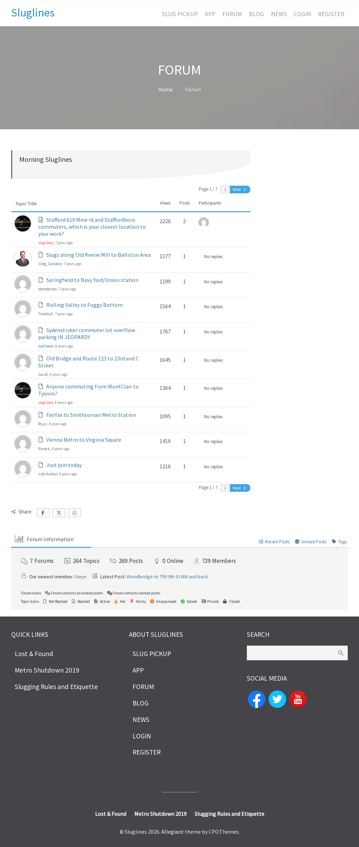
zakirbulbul (47, 473)
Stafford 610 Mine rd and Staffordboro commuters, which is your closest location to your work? (92, 226)
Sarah (43, 374)
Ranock (44, 448)
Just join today (64, 464)
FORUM (232, 14)
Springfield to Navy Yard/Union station (92, 279)
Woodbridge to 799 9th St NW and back (167, 576)
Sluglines (33, 13)
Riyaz (42, 423)
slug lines (45, 242)
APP (210, 14)
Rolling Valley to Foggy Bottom (84, 304)
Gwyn (80, 576)
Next (240, 189)
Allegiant (172, 831)
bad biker (46, 346)
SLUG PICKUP (180, 14)
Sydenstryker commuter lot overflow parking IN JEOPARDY (86, 333)
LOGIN (302, 14)
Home (165, 89)
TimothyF (45, 313)
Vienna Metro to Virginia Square (83, 439)
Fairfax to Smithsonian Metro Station (91, 414)
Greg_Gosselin (50, 263)
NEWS (279, 14)
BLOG (256, 14)
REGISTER (331, 14)
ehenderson (47, 289)
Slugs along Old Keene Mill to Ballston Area (98, 254)
